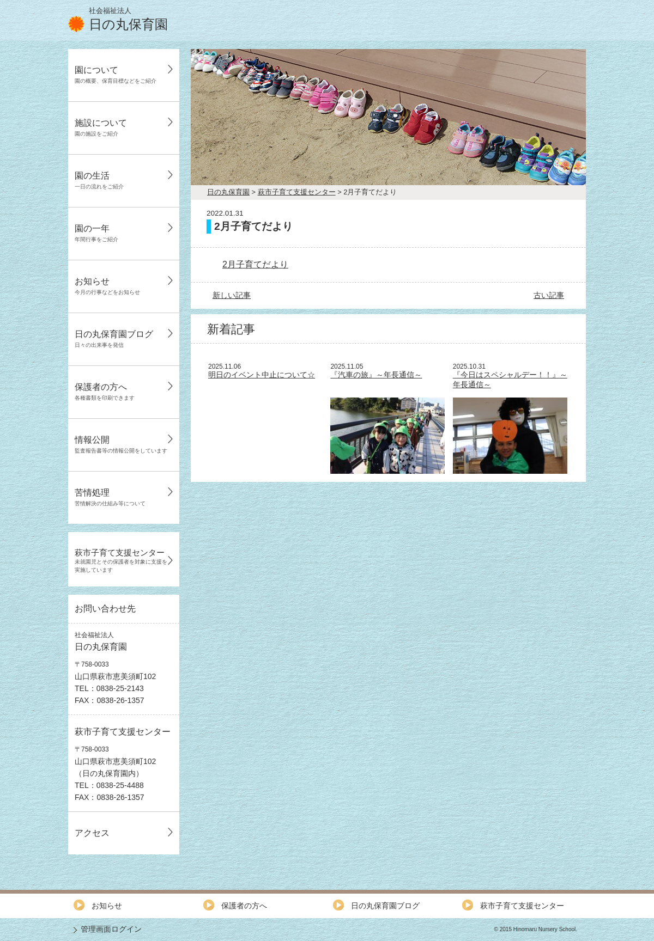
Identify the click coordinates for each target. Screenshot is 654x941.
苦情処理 (110, 497)
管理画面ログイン (111, 929)
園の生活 (99, 180)
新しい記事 (232, 295)
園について (115, 74)
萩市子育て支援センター (121, 560)
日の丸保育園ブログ (114, 338)
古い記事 (549, 295)
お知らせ (107, 286)
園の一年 (96, 233)
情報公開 (121, 444)
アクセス (92, 833)
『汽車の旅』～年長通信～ (376, 374)
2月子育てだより (255, 264)
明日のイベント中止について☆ (261, 374)
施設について (101, 127)
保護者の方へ (105, 391)
